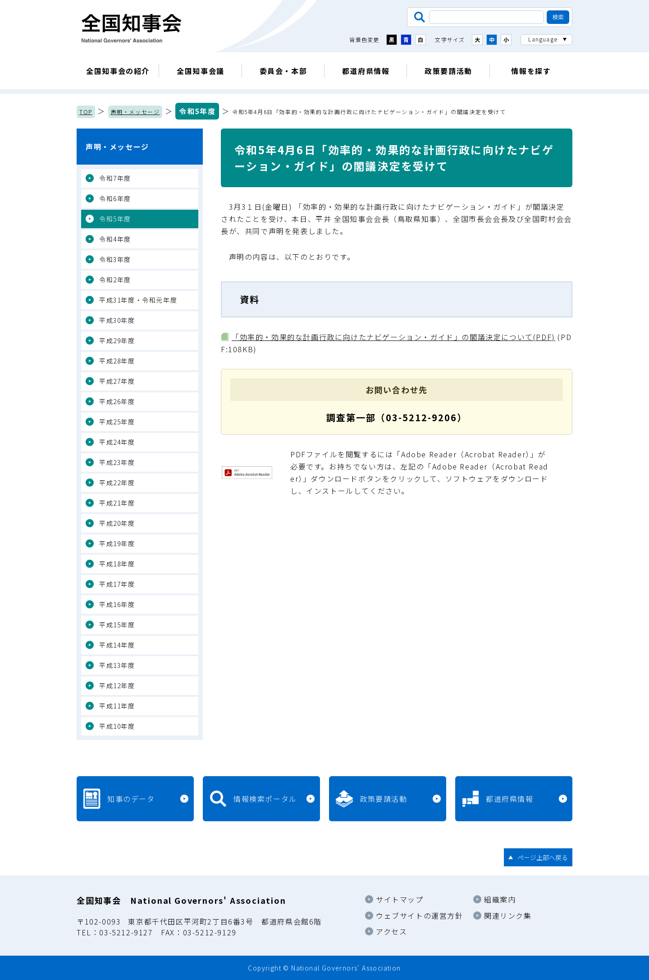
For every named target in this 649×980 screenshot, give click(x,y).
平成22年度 (117, 482)
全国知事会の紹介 (118, 70)
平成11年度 (117, 705)
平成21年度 (117, 502)
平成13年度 (117, 665)
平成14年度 (117, 644)
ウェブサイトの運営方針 (419, 915)
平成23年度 (117, 462)
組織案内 (500, 899)
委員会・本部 (283, 70)
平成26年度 (117, 401)
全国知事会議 (200, 70)
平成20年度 (117, 523)
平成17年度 (117, 584)
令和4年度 (115, 239)
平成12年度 (117, 685)
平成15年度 (117, 624)
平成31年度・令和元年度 (138, 299)
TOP (85, 111)
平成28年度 (117, 360)
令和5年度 (197, 111)
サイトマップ (400, 899)
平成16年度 (117, 604)
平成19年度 (117, 543)
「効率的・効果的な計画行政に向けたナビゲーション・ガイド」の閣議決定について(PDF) (393, 336)
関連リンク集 (508, 915)
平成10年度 (117, 726)
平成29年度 (117, 340)
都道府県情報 (366, 70)
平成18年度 (117, 563)
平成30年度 (117, 320)
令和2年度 (115, 279)
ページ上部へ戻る (542, 857)
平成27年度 (117, 381)
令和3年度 (115, 259)
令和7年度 (115, 178)
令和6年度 (115, 198)
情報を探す (531, 70)
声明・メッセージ (135, 111)
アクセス (391, 931)
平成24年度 (117, 441)
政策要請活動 (448, 70)
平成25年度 (117, 421)
